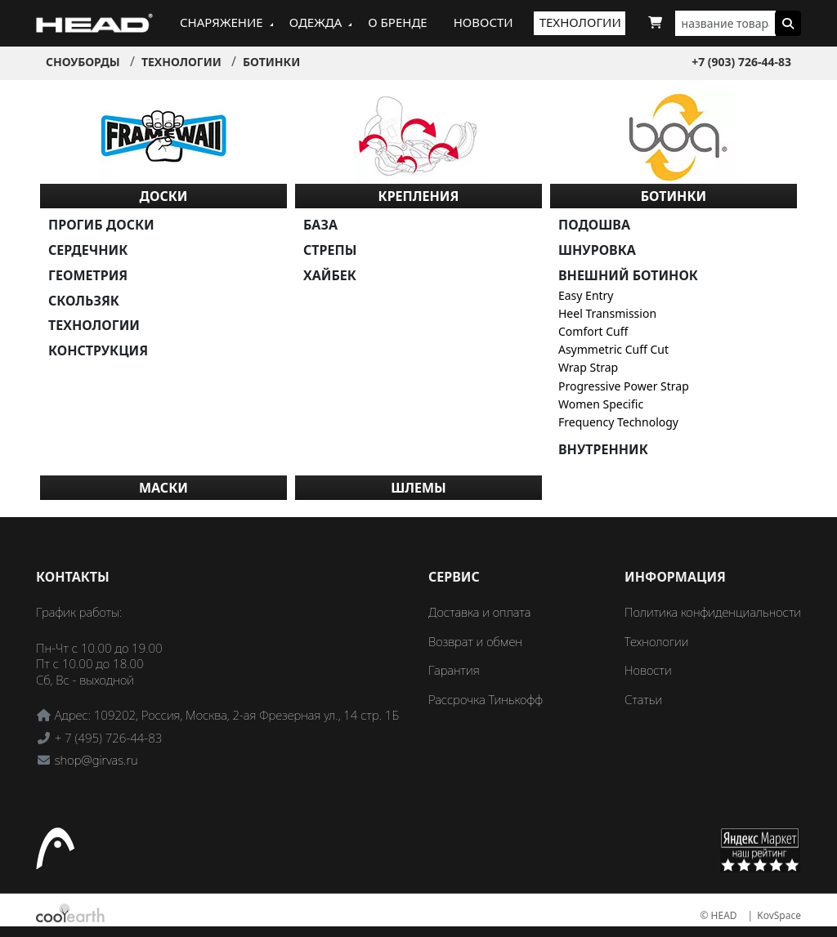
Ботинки (271, 61)
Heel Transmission (607, 313)
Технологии (580, 22)
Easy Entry (586, 295)
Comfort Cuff (593, 331)
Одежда (315, 22)
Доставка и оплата (479, 612)
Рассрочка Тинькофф (485, 699)
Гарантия (454, 670)
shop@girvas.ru (96, 760)
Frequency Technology (618, 422)
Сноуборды (83, 61)
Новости (483, 22)
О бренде (397, 22)
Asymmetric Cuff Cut (613, 349)
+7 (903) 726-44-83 (741, 61)
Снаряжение (221, 22)
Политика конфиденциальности (712, 612)
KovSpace (779, 915)
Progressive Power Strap (623, 386)
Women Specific (600, 404)
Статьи (643, 699)
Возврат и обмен (475, 641)
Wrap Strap (588, 367)
